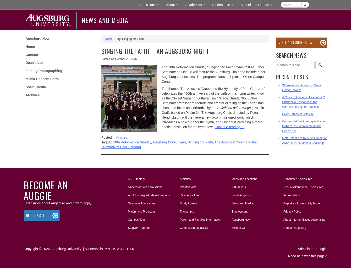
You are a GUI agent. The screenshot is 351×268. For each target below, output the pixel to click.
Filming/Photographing (44, 71)
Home (30, 47)
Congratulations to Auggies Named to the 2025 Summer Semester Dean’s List (304, 126)
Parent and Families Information (200, 219)
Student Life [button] (224, 4)
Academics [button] (196, 4)
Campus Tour (136, 219)
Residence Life (189, 195)
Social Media (36, 87)
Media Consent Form (42, 79)
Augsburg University (66, 249)
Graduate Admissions (141, 203)
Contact (32, 55)
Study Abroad (188, 203)
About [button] (174, 6)
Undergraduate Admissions (145, 187)
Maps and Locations (244, 179)
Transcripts (187, 211)
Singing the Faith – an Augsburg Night (155, 51)
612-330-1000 (123, 249)
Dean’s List (34, 63)
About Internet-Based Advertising (304, 219)
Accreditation (291, 195)
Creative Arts (188, 187)
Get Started (36, 215)
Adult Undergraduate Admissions (149, 195)
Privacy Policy (292, 211)
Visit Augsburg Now (295, 42)
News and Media (105, 20)
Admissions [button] (150, 4)
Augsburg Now (37, 38)
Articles (121, 137)
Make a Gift (239, 228)
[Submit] (305, 5)
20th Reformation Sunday (132, 142)
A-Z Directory (136, 179)
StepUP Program (139, 228)
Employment (240, 211)
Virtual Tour (239, 187)
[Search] (320, 65)
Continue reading (230, 127)
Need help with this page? (307, 256)
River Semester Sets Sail (298, 114)
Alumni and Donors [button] (258, 4)
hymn (182, 142)
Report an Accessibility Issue (301, 203)
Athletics (185, 179)
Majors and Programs (141, 210)
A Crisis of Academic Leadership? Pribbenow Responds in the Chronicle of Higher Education (303, 102)
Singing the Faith (200, 142)
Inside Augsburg (242, 195)
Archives (33, 95)
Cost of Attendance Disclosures (303, 187)
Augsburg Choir (164, 142)
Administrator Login (312, 249)
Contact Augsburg (294, 228)
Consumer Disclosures (297, 179)
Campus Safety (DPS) (194, 228)
